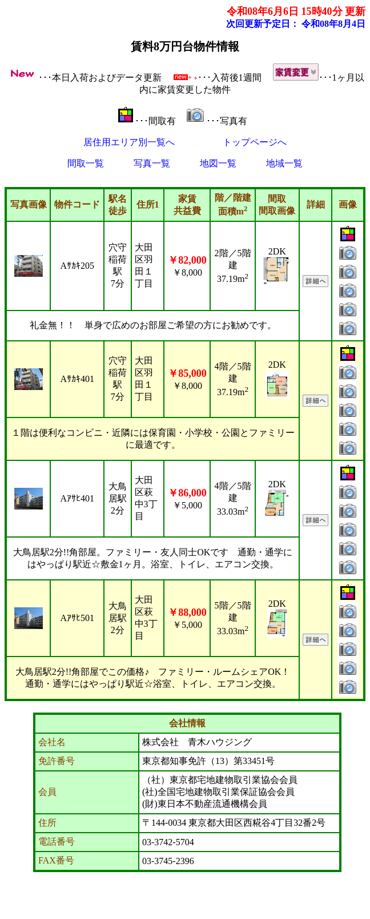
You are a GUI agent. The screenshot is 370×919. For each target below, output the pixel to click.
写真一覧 (152, 163)
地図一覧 (218, 163)
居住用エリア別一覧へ (129, 142)
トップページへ (255, 142)
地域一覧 (284, 163)
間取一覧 (85, 163)
